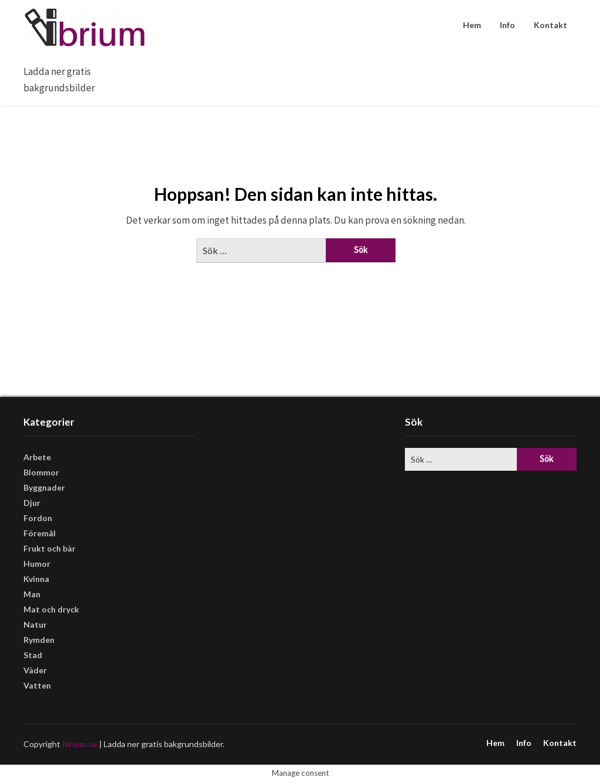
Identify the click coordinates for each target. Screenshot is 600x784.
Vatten (37, 685)
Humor (36, 564)
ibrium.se (79, 744)
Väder (35, 670)
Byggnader (44, 487)
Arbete (37, 457)
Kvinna (36, 579)
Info (507, 25)
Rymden (38, 640)
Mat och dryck (51, 609)
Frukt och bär (49, 548)
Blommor (41, 472)
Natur (35, 624)
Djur (31, 503)
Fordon (37, 518)
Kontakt (550, 25)
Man (31, 594)
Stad (32, 655)
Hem (472, 25)
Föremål (39, 533)
